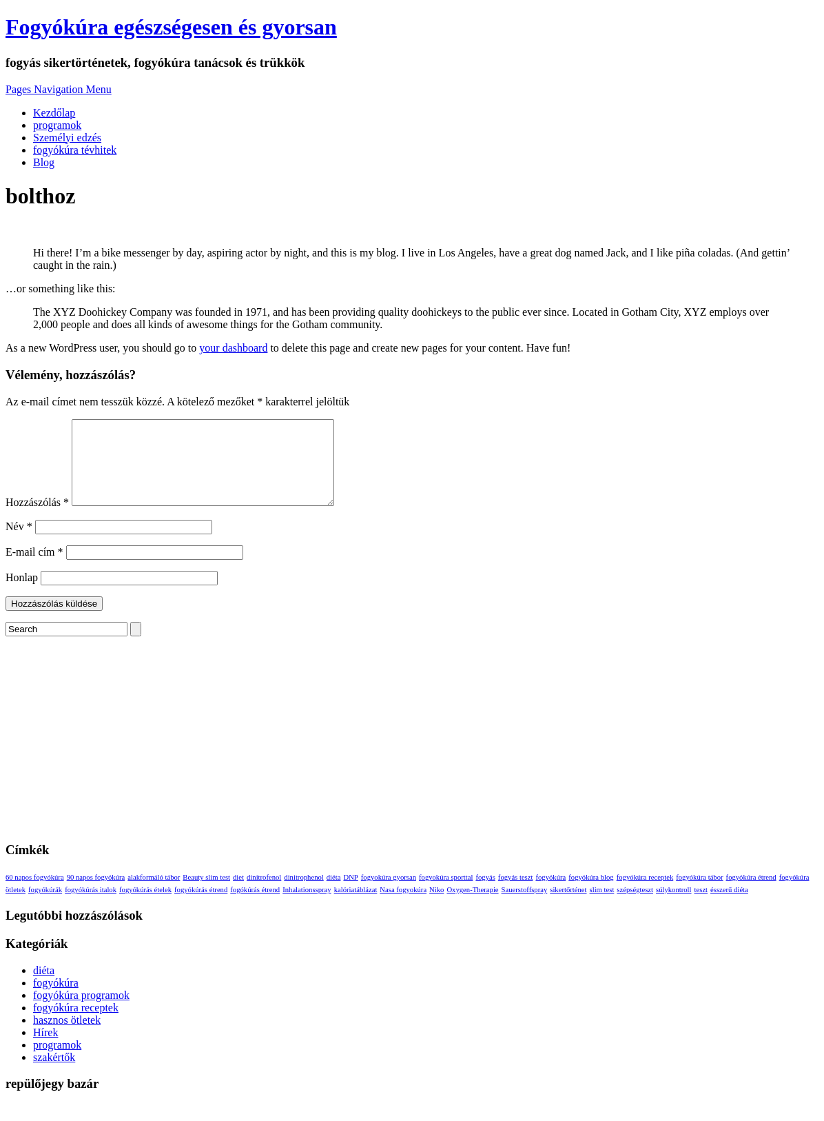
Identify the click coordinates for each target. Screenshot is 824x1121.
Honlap (22, 594)
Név (19, 543)
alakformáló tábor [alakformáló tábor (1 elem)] (153, 894)
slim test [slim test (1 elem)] (602, 906)
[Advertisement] (412, 749)
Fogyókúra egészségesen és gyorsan (171, 26)
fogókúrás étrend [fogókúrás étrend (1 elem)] (255, 906)
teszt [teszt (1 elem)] (701, 906)
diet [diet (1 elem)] (238, 894)
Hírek (45, 1049)
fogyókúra (56, 999)
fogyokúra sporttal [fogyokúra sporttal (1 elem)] (446, 894)
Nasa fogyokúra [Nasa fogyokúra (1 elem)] (403, 906)
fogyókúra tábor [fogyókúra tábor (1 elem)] (699, 894)
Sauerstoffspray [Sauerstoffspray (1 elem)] (525, 906)
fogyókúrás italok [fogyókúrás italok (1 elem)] (90, 906)
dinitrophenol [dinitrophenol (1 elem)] (303, 894)
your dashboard (233, 348)
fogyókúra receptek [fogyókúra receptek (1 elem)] (645, 894)
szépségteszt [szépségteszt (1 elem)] (635, 906)
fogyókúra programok (81, 1012)
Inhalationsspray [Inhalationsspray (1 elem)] (306, 906)
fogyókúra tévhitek (74, 150)
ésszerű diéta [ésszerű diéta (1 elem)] (729, 906)
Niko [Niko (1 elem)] (436, 906)
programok (57, 125)
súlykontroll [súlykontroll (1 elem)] (674, 906)
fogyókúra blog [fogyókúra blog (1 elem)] (590, 894)
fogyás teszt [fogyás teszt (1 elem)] (515, 894)
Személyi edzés (67, 137)
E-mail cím (34, 568)
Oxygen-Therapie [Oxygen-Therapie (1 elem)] (472, 906)
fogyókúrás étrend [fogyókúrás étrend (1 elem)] (200, 906)
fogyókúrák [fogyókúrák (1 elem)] (45, 906)
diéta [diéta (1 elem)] (334, 894)
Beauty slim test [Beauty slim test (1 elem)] (206, 894)
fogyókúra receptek (76, 1024)
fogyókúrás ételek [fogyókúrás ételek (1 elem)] (145, 906)
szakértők (54, 1074)
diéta (43, 987)
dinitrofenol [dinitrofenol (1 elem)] (264, 894)
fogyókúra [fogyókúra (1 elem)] (550, 894)
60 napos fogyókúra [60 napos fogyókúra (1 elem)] (35, 894)
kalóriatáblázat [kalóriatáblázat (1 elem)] (356, 906)
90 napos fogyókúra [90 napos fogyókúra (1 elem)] (96, 894)
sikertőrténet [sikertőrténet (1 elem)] (568, 906)
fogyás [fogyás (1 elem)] (485, 894)
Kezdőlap (54, 113)
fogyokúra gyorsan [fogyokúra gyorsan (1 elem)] (388, 894)
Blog (43, 162)
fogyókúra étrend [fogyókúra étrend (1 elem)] (751, 894)
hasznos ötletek (67, 1036)
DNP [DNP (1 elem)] (350, 894)
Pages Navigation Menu (59, 89)
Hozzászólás (37, 519)
